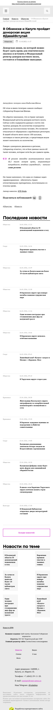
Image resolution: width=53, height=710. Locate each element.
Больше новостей (26, 532)
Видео (34, 650)
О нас (34, 654)
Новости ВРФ (8, 627)
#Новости (18, 206)
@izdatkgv (33, 685)
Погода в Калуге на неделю (26, 2)
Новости (18, 650)
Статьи (18, 654)
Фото (18, 658)
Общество (8, 41)
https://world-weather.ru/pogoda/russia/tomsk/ (26, 4)
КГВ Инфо (22, 191)
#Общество (7, 206)
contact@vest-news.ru (31, 680)
